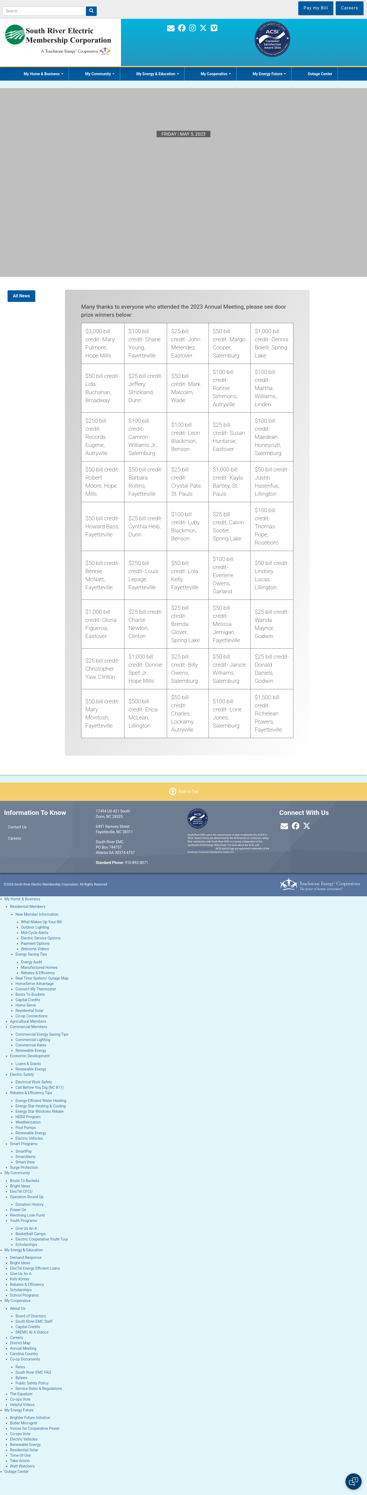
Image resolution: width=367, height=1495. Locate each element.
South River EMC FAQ (33, 1372)
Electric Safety (22, 1074)
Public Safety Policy (31, 1383)
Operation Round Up (27, 1197)
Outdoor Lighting (35, 927)
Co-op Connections (31, 1016)
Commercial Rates (30, 1045)
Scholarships (26, 1244)
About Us (17, 1308)
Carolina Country (24, 1354)
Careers (14, 838)
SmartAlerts (25, 1157)
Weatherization (27, 1122)
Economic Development (30, 1056)
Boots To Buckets (30, 994)
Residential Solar (29, 1010)
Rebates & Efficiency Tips (31, 1093)
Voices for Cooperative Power (35, 1428)
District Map (20, 1343)
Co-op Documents (25, 1359)
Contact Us (17, 827)
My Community (100, 74)
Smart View (25, 1162)
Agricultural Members (28, 1021)
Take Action (20, 1461)
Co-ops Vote (20, 1399)
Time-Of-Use (20, 1455)
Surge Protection (24, 1167)
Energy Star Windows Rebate (39, 1111)
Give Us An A (26, 1228)
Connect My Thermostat (35, 989)
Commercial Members (28, 1027)
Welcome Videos (35, 949)
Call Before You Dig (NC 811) (39, 1087)
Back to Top (188, 791)
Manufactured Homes (39, 967)
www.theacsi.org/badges (201, 848)
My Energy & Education (157, 74)
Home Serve (25, 1005)
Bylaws (21, 1378)
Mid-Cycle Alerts (35, 933)
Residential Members (27, 906)
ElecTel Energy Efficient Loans (35, 1268)
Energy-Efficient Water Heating (40, 1100)
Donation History (29, 1204)
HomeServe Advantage (34, 983)
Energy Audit (31, 962)
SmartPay (23, 1151)
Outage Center (320, 74)
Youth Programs (23, 1220)
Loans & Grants (28, 1064)
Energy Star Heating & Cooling (40, 1106)
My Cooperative (216, 74)
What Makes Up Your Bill (41, 922)
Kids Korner (19, 1279)
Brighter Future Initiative (30, 1417)
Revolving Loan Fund (27, 1215)
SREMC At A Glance (31, 1332)
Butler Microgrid (23, 1423)
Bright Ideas (20, 1186)
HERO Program (27, 1117)
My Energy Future (269, 74)
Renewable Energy (30, 1050)
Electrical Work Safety (33, 1082)
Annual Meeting (23, 1348)
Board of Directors (30, 1316)
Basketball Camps (30, 1234)
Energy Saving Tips (31, 954)
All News (21, 295)
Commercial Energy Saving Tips (41, 1034)
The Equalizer (21, 1394)
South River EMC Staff (33, 1321)
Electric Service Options (41, 938)
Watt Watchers (22, 1466)
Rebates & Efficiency (38, 973)
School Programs (24, 1295)
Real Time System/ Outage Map (41, 978)
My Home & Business (43, 74)
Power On (18, 1210)
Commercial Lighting (32, 1040)
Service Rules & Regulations (38, 1388)
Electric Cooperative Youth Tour (41, 1239)
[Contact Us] (171, 29)
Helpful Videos (22, 1405)
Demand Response (25, 1257)
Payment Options (35, 943)
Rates (20, 1367)
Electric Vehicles (29, 1138)
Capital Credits (27, 1000)
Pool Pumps (25, 1127)
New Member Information (36, 914)
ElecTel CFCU (21, 1191)
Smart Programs (23, 1144)
